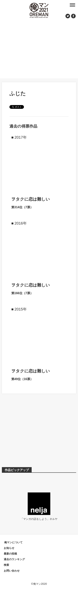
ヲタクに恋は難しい (30, 199)
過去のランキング (14, 559)
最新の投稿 (10, 553)
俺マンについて (13, 542)
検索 (6, 564)
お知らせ (9, 547)
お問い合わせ (12, 570)
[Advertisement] (39, 48)
